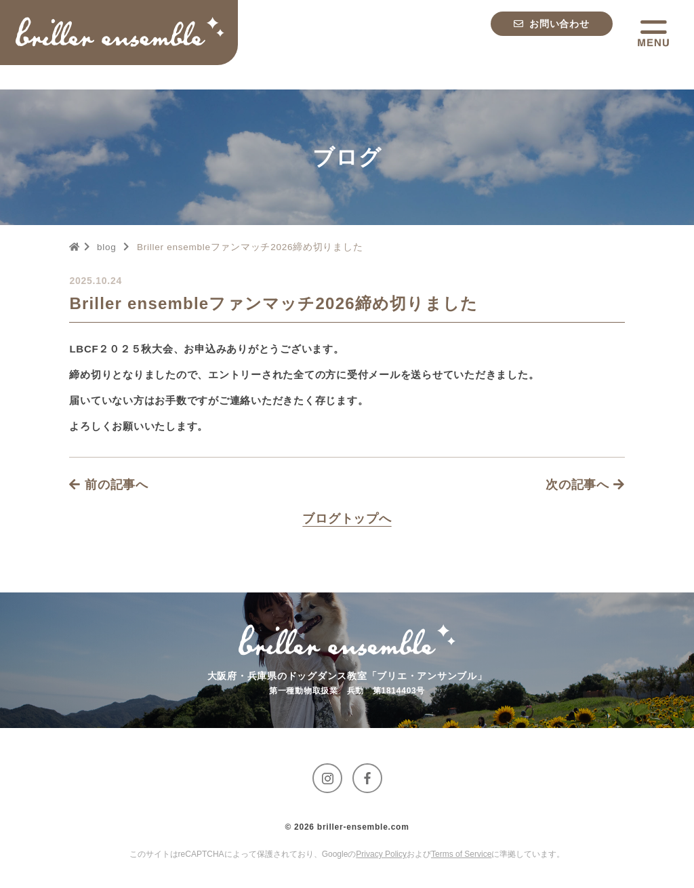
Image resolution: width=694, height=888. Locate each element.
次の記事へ (585, 484)
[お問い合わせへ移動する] (552, 34)
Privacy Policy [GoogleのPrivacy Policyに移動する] (381, 854)
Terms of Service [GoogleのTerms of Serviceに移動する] (461, 854)
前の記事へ (108, 484)
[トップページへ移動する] (124, 34)
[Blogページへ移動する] (346, 518)
